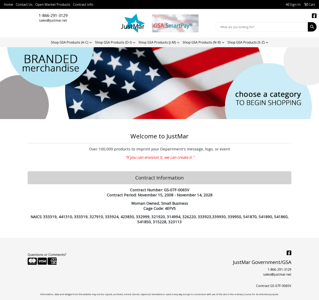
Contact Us (24, 4)
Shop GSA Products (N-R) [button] (202, 42)
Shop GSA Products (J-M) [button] (157, 42)
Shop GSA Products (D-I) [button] (113, 42)
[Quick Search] (261, 27)
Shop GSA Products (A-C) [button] (69, 42)
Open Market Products (52, 4)
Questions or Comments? (47, 254)
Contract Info (83, 4)
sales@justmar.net (53, 20)
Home (8, 4)
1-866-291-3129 (53, 15)
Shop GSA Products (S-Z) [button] (246, 42)
